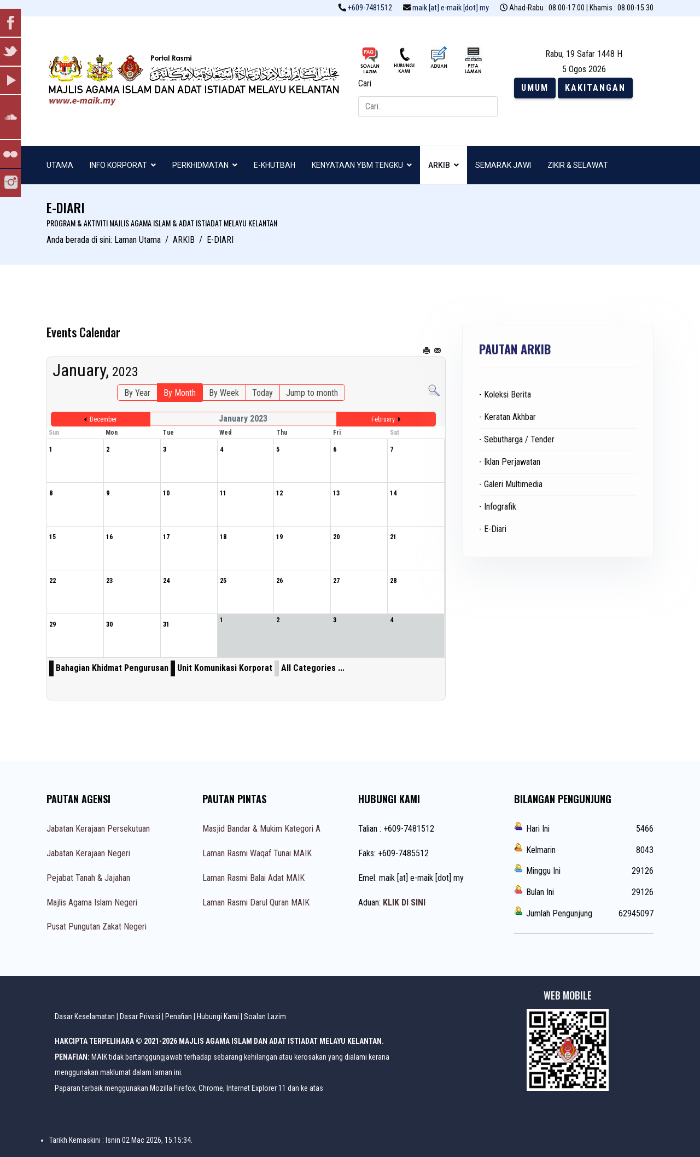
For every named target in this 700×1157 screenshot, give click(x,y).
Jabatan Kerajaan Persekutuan (98, 828)
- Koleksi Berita (505, 394)
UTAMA (59, 165)
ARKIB (439, 165)
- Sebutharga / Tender (517, 439)
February (383, 419)
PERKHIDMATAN (200, 165)
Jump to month (312, 393)
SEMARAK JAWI (503, 165)
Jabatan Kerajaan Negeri (88, 853)
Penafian (178, 1016)
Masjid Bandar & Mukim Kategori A (261, 828)
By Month (180, 393)
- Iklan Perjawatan (509, 462)
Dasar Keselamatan (85, 1016)
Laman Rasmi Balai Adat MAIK (253, 878)
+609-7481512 (370, 8)
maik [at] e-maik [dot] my (450, 8)
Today (262, 393)
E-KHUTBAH (274, 165)
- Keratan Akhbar (507, 417)
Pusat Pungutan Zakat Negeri (96, 926)
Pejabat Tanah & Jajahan (88, 878)
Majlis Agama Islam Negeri (91, 902)
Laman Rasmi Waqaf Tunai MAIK (257, 853)
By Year (137, 393)
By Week (224, 393)
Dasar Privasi (140, 1016)
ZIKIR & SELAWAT (577, 165)
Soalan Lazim (265, 1016)
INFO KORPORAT (118, 165)
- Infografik (497, 506)
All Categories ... (313, 668)
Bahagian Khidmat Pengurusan (112, 668)
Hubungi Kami (218, 1016)
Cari (364, 83)
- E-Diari (492, 529)
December (103, 419)
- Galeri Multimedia (510, 484)
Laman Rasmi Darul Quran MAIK (256, 902)
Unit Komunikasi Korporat (224, 668)
